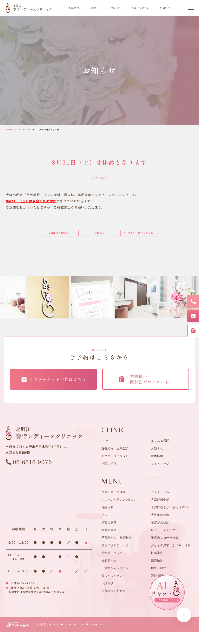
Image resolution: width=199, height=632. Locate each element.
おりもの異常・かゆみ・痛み (171, 545)
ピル (104, 514)
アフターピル (160, 492)
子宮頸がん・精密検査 (116, 537)
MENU (112, 481)
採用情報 (157, 455)
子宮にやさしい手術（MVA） (171, 507)
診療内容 (116, 7)
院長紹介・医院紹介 (115, 448)
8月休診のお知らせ (60, 233)
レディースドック (163, 530)
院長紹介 (95, 7)
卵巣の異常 (109, 530)
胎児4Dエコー (160, 568)
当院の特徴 (109, 463)
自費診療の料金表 (113, 590)
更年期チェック (112, 552)
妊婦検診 (157, 560)
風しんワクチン (112, 575)
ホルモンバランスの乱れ (118, 499)
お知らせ (165, 7)
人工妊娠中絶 (160, 499)
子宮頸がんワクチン (115, 568)
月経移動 (107, 507)
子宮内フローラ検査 (165, 537)
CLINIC (114, 429)
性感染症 (157, 552)
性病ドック (109, 560)
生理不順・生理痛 (113, 492)
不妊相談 (107, 583)
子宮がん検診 (160, 522)
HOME (9, 129)
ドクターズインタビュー (118, 455)
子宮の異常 (109, 522)
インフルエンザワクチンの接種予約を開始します (140, 233)
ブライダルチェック (115, 545)
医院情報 (74, 7)
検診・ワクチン (140, 7)
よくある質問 (160, 440)
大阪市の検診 (160, 514)
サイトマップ (160, 463)
